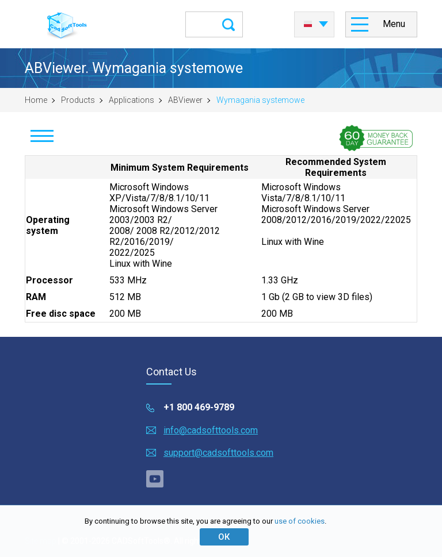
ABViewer (185, 100)
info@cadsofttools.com (210, 430)
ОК (224, 537)
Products (78, 100)
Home (36, 100)
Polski (308, 24)
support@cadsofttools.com (218, 452)
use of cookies (300, 521)
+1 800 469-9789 (198, 407)
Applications (131, 100)
